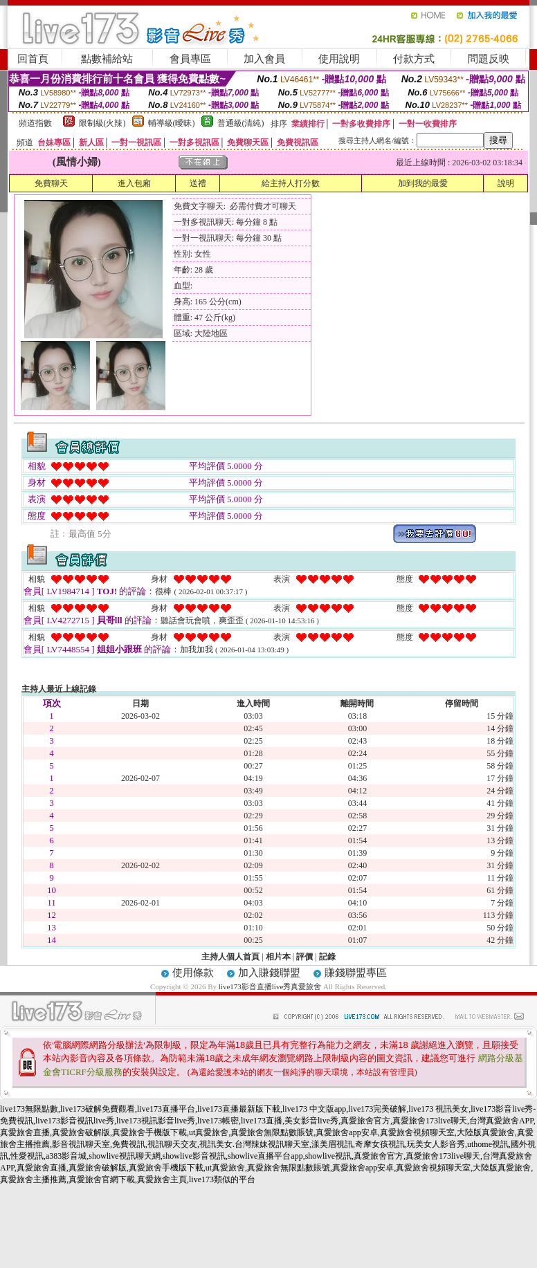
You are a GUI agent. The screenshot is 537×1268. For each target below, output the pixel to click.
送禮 (198, 183)
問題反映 (488, 58)
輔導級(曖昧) (171, 123)
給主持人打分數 (291, 183)
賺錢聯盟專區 (356, 972)
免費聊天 (51, 183)
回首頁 (32, 58)
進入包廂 (134, 183)
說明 (506, 183)
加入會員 (264, 58)
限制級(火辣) (102, 123)
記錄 (327, 957)
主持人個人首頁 (230, 957)
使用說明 (339, 58)
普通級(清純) (240, 123)
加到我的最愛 (423, 183)
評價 (304, 957)
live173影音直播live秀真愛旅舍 (270, 986)
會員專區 (190, 58)
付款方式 (414, 58)
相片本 (278, 957)
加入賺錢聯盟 (269, 972)
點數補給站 (107, 58)
